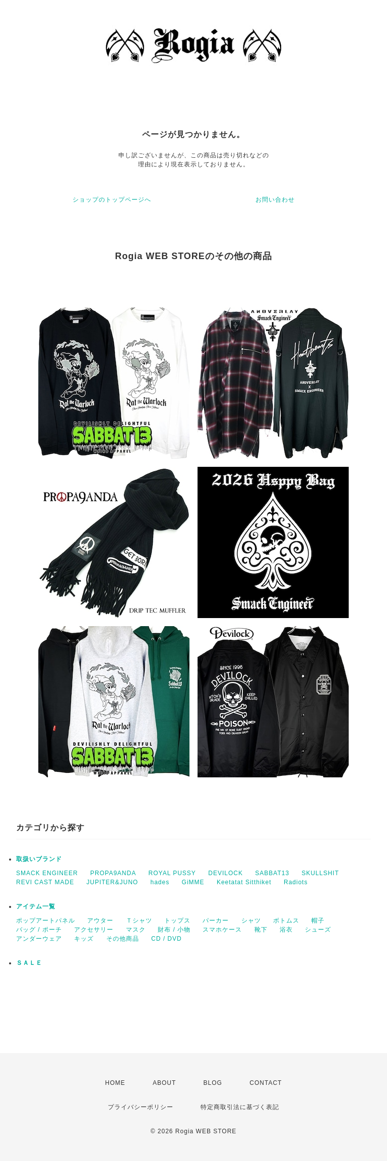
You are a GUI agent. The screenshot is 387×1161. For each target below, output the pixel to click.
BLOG (213, 1082)
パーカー (216, 920)
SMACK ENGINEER (47, 873)
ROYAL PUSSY (172, 873)
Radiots (296, 882)
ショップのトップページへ (112, 199)
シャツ (251, 920)
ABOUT (164, 1082)
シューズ (318, 929)
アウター (100, 920)
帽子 (318, 920)
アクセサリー (93, 929)
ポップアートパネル (45, 920)
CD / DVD (166, 938)
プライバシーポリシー (140, 1107)
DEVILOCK (225, 873)
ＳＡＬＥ (29, 962)
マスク (136, 929)
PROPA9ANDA (113, 873)
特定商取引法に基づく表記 (240, 1107)
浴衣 (286, 929)
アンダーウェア (39, 938)
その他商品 (122, 938)
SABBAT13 (272, 873)
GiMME (193, 882)
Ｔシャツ (139, 920)
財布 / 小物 (174, 929)
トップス (177, 920)
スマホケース (222, 929)
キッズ (84, 938)
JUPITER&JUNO (112, 882)
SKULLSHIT (320, 873)
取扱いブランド (39, 859)
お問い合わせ (275, 199)
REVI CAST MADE (45, 882)
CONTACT (265, 1082)
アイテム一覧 (35, 906)
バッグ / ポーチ (39, 929)
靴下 (261, 929)
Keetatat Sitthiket (244, 882)
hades (160, 882)
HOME (115, 1082)
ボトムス (286, 920)
